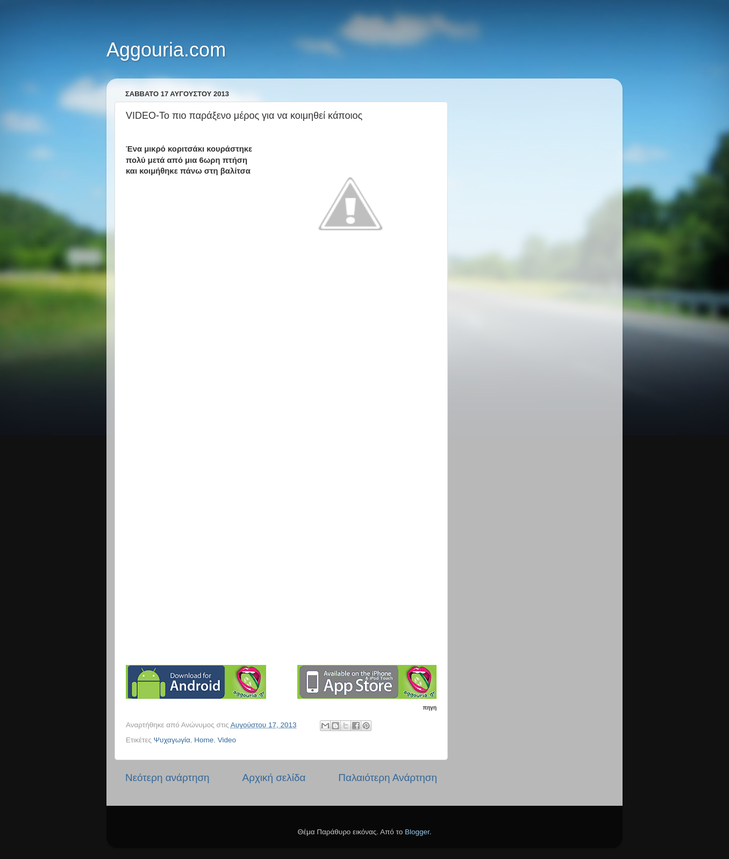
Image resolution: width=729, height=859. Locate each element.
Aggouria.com (166, 50)
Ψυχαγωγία (172, 740)
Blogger (417, 832)
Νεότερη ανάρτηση (167, 777)
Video (227, 740)
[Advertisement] (281, 583)
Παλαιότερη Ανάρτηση (387, 777)
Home (203, 740)
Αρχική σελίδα (274, 777)
